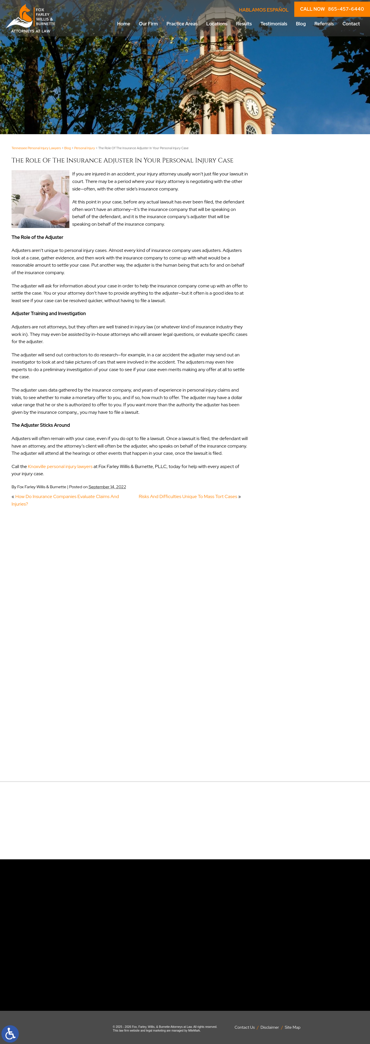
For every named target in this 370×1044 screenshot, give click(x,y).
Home (123, 24)
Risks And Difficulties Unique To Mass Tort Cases (188, 496)
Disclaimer (269, 1027)
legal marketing (156, 1030)
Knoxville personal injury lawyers (60, 466)
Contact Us (245, 1027)
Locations (216, 24)
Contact (351, 24)
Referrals (324, 24)
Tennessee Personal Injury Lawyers (36, 148)
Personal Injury (84, 148)
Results (244, 24)
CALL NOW (332, 9)
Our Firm (148, 24)
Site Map (292, 1027)
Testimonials (273, 24)
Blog (301, 24)
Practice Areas (182, 24)
